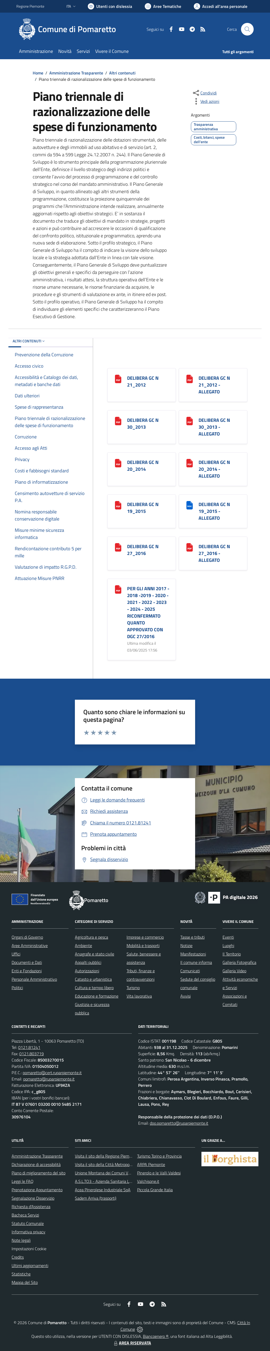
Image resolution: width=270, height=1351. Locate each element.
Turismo (133, 987)
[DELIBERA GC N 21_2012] (118, 378)
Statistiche (21, 1274)
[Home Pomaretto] (69, 29)
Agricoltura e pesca (91, 937)
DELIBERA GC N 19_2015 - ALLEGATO (214, 511)
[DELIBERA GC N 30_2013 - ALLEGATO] (189, 420)
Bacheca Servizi (25, 1215)
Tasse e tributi (192, 937)
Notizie (186, 945)
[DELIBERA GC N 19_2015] (118, 504)
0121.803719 (31, 1053)
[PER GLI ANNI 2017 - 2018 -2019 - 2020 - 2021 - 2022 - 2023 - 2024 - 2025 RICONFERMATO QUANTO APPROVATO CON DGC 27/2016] (118, 589)
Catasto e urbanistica (93, 979)
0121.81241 (29, 1047)
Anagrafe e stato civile (94, 954)
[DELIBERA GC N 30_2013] (118, 420)
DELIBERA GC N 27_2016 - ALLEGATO (214, 553)
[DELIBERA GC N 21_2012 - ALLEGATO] (189, 378)
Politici (17, 987)
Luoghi (228, 945)
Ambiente (83, 945)
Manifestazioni (193, 954)
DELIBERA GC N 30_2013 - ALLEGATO (214, 427)
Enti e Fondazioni (27, 971)
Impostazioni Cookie (29, 1248)
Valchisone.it (148, 1181)
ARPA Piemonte (151, 1164)
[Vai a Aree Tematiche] (162, 6)
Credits (18, 1257)
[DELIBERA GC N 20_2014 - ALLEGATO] (189, 462)
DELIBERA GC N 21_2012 (142, 381)
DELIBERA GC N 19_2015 (142, 508)
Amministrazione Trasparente (76, 73)
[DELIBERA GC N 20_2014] (118, 462)
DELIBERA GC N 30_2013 (142, 424)
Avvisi (185, 996)
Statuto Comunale (28, 1223)
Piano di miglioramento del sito (38, 1173)
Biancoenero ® (155, 1336)
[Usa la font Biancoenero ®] (109, 6)
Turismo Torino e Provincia (159, 1156)
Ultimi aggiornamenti (30, 1265)
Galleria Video (234, 971)
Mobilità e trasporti (143, 945)
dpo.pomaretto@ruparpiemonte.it (179, 1123)
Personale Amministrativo (34, 979)
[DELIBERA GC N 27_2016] (118, 547)
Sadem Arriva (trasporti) (95, 1198)
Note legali (21, 1240)
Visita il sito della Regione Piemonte (106, 1156)
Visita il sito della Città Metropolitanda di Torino (116, 1164)
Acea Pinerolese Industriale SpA (103, 1190)
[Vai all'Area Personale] (220, 6)
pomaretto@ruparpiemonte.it (49, 1079)
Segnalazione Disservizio (33, 1198)
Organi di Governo (27, 937)
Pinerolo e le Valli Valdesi (159, 1173)
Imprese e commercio (145, 937)
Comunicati (190, 971)
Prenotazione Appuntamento (37, 1190)
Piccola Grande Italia (155, 1190)
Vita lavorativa (139, 996)
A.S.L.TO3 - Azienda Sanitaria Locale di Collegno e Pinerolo (126, 1181)
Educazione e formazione (96, 996)
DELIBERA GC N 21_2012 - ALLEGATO (214, 384)
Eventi (228, 937)
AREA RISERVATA (132, 1343)
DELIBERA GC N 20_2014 (142, 466)
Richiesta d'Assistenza (31, 1206)
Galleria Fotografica (239, 962)
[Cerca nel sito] (247, 29)
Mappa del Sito (25, 1282)
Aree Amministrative (30, 945)
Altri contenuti (122, 73)
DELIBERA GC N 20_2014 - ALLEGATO (214, 469)
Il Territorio (232, 954)
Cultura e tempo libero (94, 987)
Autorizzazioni (87, 971)
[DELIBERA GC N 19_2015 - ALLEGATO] (189, 504)
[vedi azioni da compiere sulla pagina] (205, 101)
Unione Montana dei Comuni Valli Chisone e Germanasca (124, 1173)
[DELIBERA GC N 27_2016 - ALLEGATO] (189, 547)
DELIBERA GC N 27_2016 (142, 550)
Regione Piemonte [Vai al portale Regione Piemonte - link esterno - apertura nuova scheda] (30, 6)
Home (38, 73)
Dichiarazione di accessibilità (36, 1164)
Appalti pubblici (88, 962)
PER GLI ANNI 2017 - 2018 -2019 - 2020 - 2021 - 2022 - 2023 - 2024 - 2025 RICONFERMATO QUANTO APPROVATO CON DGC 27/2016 (148, 612)
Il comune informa (196, 962)
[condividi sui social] (204, 93)
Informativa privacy (28, 1232)
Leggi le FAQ (22, 1181)
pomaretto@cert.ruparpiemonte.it (52, 1072)
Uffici (16, 954)
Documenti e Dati (27, 962)
